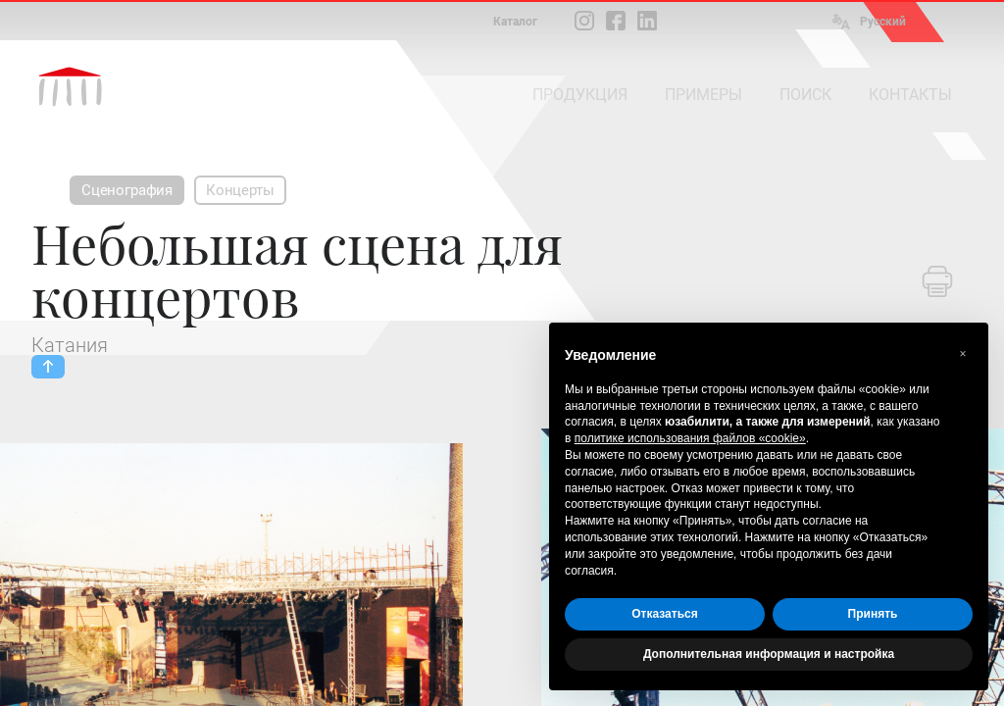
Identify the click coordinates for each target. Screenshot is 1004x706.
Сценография (127, 190)
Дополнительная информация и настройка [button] (768, 654)
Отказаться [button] (664, 614)
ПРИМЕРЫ (703, 94)
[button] (963, 354)
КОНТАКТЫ (910, 94)
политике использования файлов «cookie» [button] (690, 438)
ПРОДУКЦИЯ (580, 94)
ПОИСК (805, 94)
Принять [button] (873, 614)
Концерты (240, 190)
